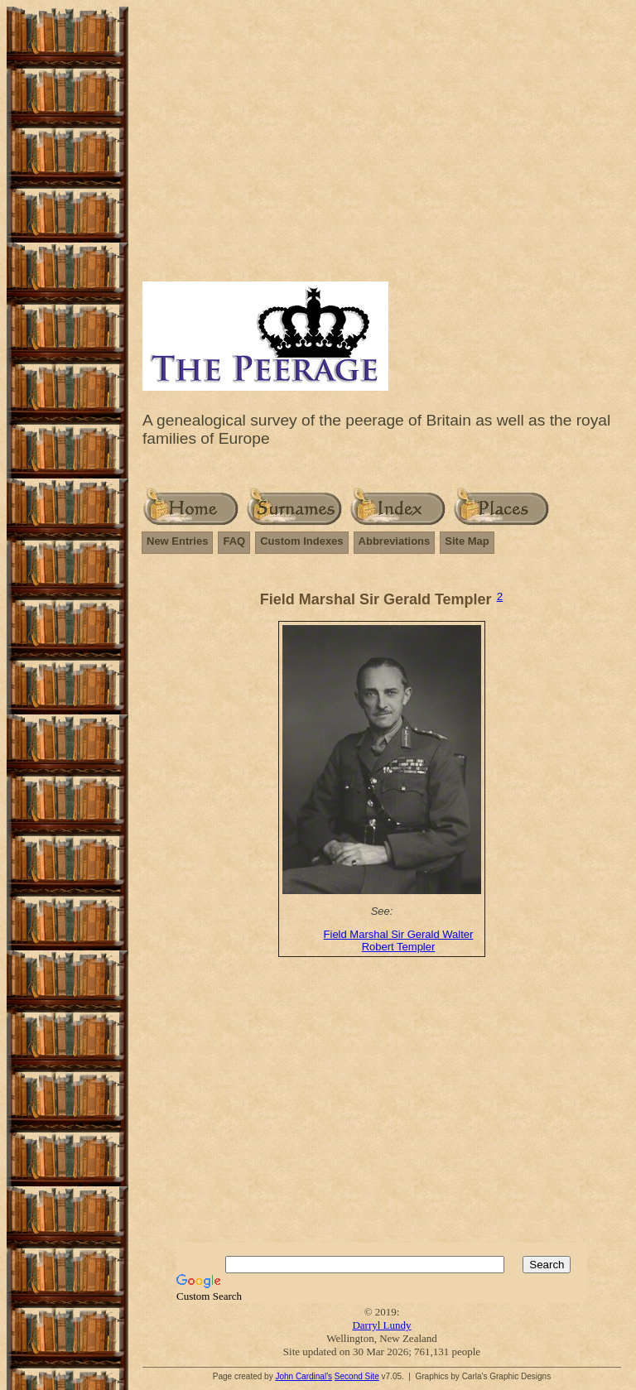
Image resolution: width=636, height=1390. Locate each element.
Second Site (357, 1376)
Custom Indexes (301, 541)
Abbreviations (395, 541)
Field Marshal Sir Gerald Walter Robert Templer (399, 940)
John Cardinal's (303, 1376)
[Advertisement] (381, 153)
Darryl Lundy (381, 1325)
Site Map (467, 541)
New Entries (177, 541)
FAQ (234, 541)
